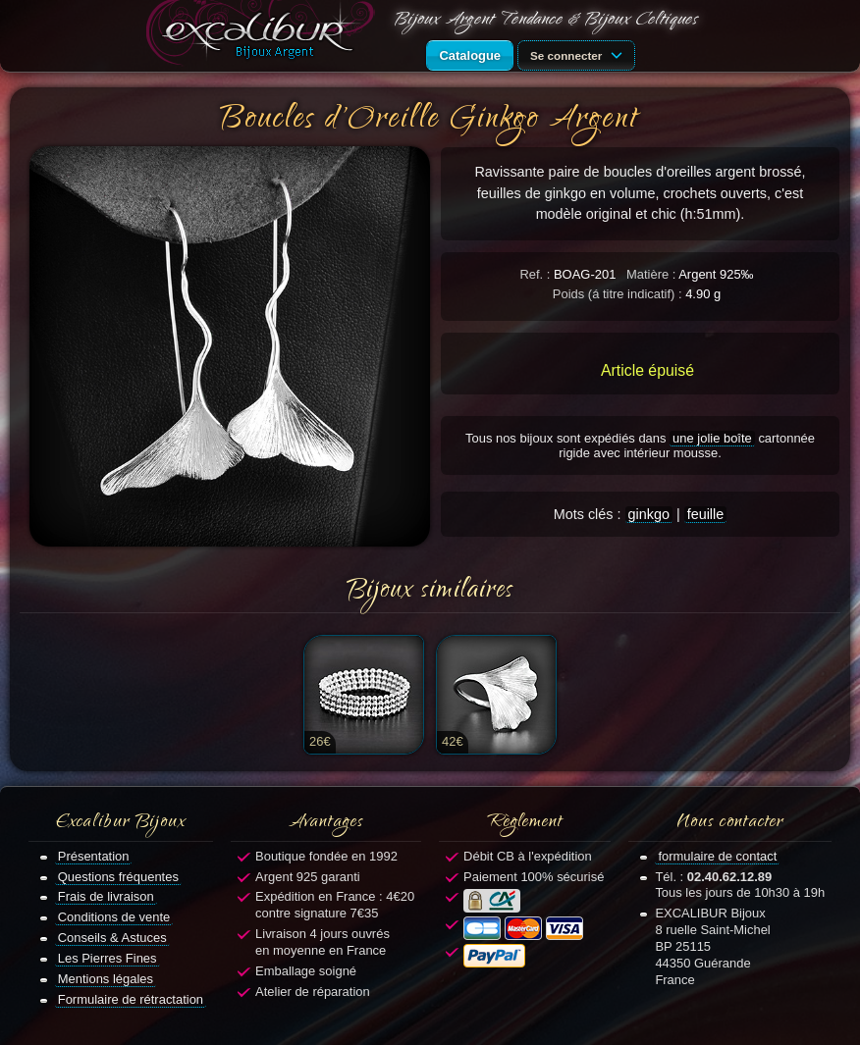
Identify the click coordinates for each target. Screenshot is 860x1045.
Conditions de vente (114, 917)
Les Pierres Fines (107, 958)
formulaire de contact (717, 856)
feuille (706, 514)
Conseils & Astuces (112, 937)
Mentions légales (105, 978)
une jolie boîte (712, 438)
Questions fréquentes (118, 876)
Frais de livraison (106, 896)
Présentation (94, 856)
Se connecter (579, 54)
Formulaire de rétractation (130, 999)
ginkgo (649, 514)
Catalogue (470, 55)
